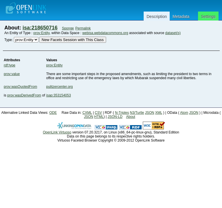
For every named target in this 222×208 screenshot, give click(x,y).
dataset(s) (173, 33)
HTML (99, 117)
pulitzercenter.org (59, 87)
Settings (208, 16)
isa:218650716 (40, 28)
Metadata (181, 16)
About (130, 117)
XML (158, 113)
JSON (149, 113)
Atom (184, 113)
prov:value (12, 74)
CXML (87, 113)
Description (157, 16)
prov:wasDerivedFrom (24, 95)
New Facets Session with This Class (73, 40)
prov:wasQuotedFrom (20, 87)
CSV (98, 113)
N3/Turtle (137, 113)
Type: (8, 40)
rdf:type (9, 65)
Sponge (68, 28)
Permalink (83, 28)
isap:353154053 (58, 95)
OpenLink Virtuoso (57, 132)
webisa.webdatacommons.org (105, 33)
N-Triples (122, 113)
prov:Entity (42, 33)
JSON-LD (115, 117)
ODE (53, 113)
